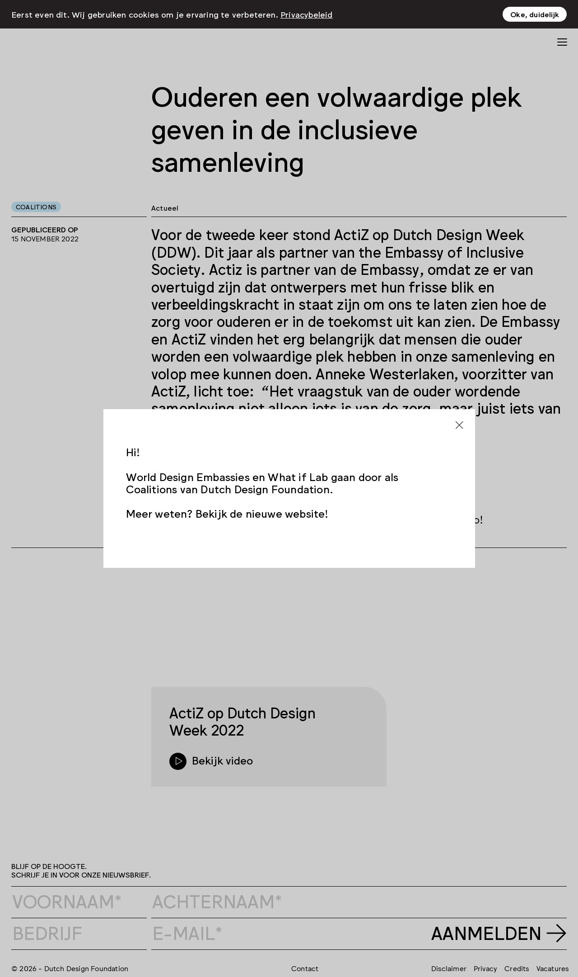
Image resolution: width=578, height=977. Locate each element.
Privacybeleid (306, 14)
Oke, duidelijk (534, 14)
